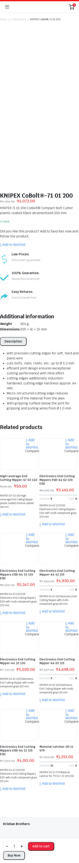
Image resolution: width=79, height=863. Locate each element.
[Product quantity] (14, 846)
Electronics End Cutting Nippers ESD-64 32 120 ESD (17, 467)
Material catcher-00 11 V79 (56, 641)
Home (3, 19)
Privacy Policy (12, 791)
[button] (12, 137)
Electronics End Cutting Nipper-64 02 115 (57, 553)
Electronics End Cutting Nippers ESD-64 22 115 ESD (17, 643)
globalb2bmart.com (32, 828)
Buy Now (14, 855)
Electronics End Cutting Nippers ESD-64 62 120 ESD (57, 372)
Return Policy (12, 785)
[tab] (13, 234)
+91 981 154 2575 (21, 743)
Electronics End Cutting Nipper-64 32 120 (17, 553)
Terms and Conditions (18, 796)
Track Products (13, 779)
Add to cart (41, 846)
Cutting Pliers (18, 19)
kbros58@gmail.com (19, 764)
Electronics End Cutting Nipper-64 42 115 (57, 465)
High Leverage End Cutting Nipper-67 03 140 (18, 370)
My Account (11, 773)
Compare (32, 343)
